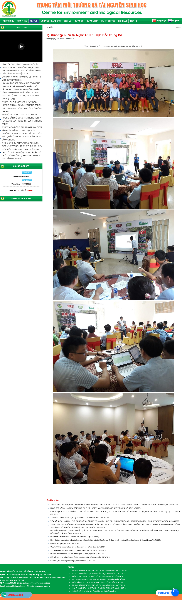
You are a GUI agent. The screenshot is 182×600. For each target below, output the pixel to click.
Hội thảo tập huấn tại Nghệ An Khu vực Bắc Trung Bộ (70, 537)
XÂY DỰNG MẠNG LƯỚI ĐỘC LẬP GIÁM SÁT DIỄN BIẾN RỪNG (75, 518)
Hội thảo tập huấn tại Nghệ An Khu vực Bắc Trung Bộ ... (95, 591)
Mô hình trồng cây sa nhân (60, 543)
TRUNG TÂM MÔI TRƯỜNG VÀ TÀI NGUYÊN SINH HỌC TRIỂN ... (99, 585)
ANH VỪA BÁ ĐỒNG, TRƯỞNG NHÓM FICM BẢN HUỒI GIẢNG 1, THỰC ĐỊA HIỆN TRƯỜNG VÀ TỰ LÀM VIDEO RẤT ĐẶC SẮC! (22, 130)
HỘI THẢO (122, 21)
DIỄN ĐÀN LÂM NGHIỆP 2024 (15, 74)
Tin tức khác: (53, 500)
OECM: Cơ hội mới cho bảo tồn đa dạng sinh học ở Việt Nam (73, 547)
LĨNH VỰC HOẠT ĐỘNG (50, 21)
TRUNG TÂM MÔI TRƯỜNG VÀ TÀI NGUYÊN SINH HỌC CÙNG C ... (100, 571)
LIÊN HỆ (133, 21)
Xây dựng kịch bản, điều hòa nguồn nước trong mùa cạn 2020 (73, 550)
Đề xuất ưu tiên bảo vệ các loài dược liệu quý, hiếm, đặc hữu (73, 554)
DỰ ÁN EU (79, 21)
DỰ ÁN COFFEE (108, 21)
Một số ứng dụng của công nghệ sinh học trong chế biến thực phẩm (75, 557)
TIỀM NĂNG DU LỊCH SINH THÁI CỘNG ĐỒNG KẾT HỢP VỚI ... (98, 582)
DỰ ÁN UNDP (92, 21)
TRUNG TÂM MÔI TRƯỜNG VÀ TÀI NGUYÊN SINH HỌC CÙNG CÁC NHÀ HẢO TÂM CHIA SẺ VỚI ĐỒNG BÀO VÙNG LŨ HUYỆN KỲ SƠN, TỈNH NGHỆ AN (109, 505)
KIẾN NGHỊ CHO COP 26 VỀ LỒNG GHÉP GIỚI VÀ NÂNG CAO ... (99, 577)
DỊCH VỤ (67, 21)
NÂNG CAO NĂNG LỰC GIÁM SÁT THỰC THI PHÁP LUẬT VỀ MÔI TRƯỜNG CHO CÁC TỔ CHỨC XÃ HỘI (91, 508)
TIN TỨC (33, 21)
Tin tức (71, 567)
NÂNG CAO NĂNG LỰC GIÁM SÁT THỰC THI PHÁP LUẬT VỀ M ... (99, 574)
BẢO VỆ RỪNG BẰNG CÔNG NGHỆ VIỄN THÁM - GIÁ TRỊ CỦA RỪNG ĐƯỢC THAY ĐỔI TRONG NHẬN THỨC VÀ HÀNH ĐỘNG (21, 67)
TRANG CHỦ (8, 21)
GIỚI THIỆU (22, 21)
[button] (21, 46)
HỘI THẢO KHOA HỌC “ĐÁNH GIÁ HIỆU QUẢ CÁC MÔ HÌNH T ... (99, 588)
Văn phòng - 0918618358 (21, 184)
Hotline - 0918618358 (21, 176)
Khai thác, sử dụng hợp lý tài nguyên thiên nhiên (68, 561)
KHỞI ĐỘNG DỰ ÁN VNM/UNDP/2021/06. (20, 143)
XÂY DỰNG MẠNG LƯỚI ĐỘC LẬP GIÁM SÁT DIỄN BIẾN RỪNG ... (99, 580)
